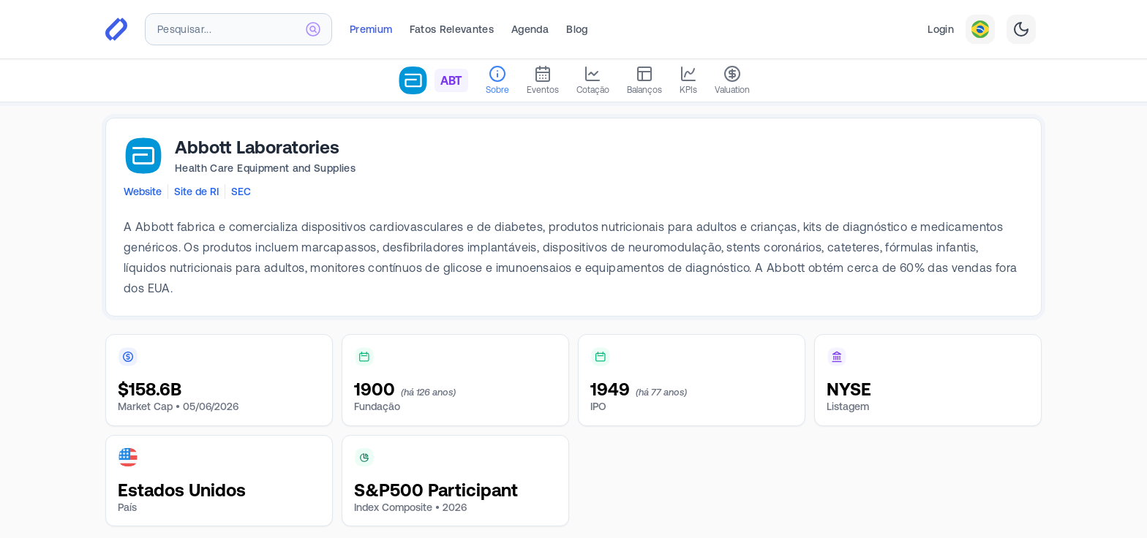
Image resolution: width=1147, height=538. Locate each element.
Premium (371, 29)
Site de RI (196, 191)
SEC (241, 191)
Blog (576, 29)
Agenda (530, 29)
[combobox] (238, 29)
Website (143, 191)
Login (941, 29)
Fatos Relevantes (452, 29)
